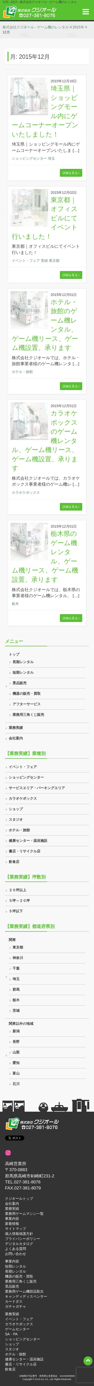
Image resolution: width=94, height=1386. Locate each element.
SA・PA (11, 1334)
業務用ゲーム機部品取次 (24, 1291)
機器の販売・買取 (27, 693)
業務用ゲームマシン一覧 (24, 1214)
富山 (16, 1073)
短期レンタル (23, 672)
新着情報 (12, 1224)
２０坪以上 (17, 890)
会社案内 (16, 738)
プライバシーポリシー (22, 1239)
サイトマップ (15, 1229)
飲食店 (14, 862)
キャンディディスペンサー (26, 1296)
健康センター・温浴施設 (28, 841)
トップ (14, 654)
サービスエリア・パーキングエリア (37, 788)
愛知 (16, 1063)
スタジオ (16, 819)
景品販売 (20, 683)
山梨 (16, 1052)
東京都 (54, 261)
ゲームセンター (17, 1329)
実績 (44, 261)
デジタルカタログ (19, 1244)
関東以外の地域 (21, 1024)
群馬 (16, 989)
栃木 (15, 604)
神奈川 (18, 958)
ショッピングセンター (29, 158)
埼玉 (51, 158)
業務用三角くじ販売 (28, 715)
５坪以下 (16, 911)
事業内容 (12, 1219)
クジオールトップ (19, 1198)
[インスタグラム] (8, 1153)
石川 (16, 1084)
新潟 (16, 1031)
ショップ (16, 809)
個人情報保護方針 (19, 1234)
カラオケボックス (26, 492)
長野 (16, 1042)
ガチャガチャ (15, 1306)
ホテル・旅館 (22, 372)
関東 (12, 940)
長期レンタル (23, 662)
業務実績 (16, 728)
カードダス (14, 1301)
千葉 (16, 968)
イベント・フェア (26, 261)
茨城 (16, 1011)
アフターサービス (27, 704)
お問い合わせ (15, 1254)
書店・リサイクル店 (24, 851)
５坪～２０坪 (19, 901)
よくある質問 (15, 1249)
